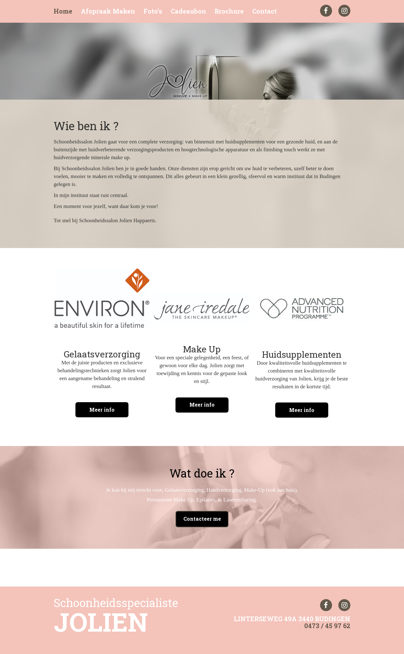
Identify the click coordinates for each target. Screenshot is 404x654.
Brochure (229, 11)
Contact (264, 11)
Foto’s (153, 11)
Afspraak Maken (108, 11)
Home (63, 11)
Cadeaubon (188, 11)
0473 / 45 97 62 (327, 624)
